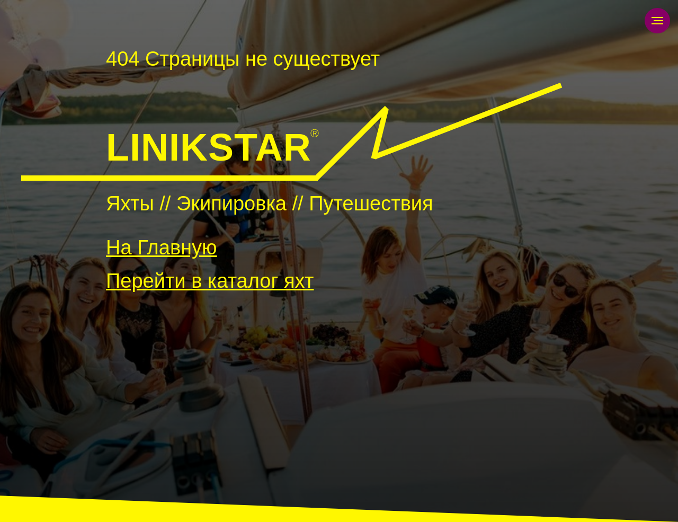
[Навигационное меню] (657, 20)
